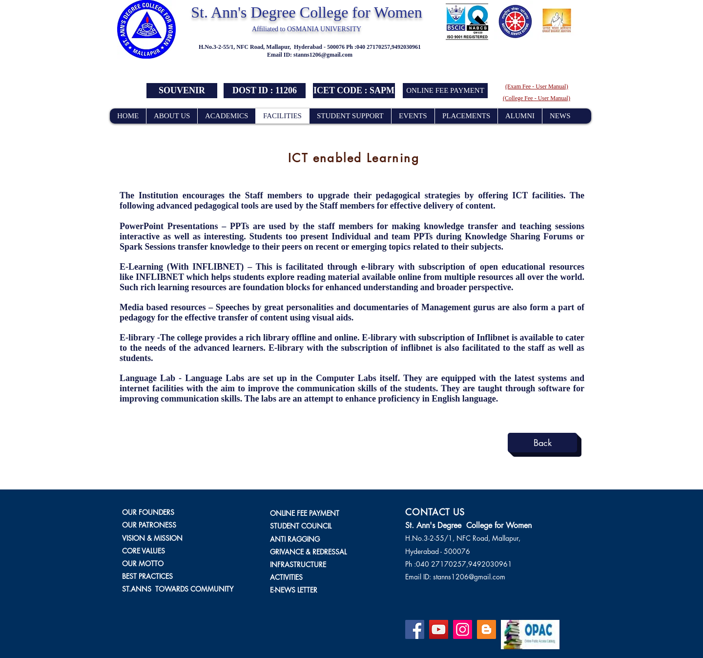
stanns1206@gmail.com (322, 54)
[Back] (542, 442)
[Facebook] (414, 629)
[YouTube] (438, 629)
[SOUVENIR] (181, 90)
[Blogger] (486, 629)
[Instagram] (462, 629)
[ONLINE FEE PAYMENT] (445, 90)
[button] (265, 90)
